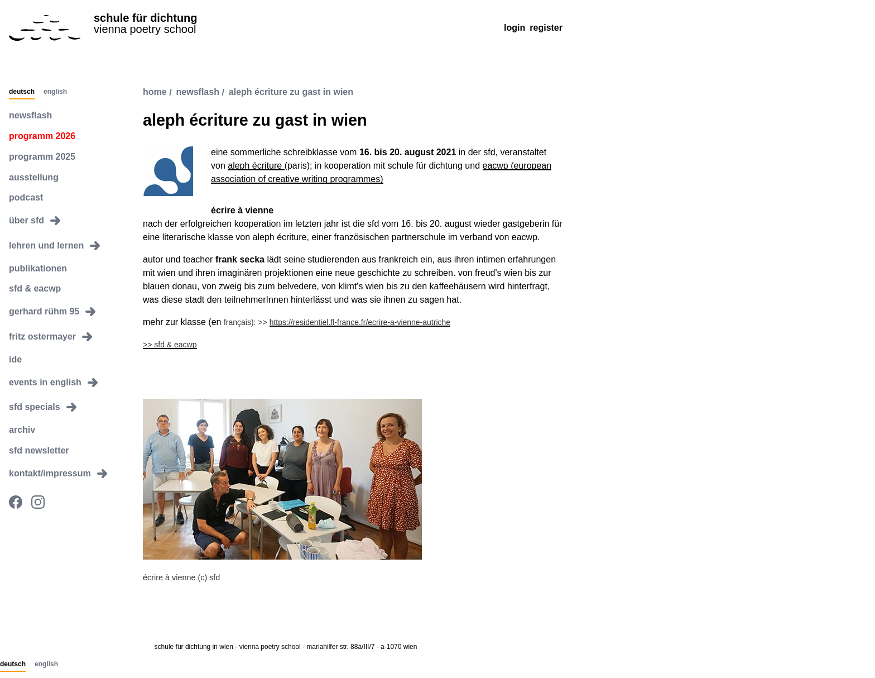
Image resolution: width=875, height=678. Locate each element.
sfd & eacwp (35, 288)
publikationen (38, 268)
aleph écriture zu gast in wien (291, 92)
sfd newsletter (39, 450)
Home (155, 92)
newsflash (30, 115)
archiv (22, 430)
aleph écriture (256, 165)
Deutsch (22, 92)
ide (15, 359)
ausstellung (34, 177)
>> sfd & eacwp (170, 344)
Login (514, 27)
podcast (26, 197)
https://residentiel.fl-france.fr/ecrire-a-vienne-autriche (360, 322)
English (55, 92)
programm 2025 (42, 156)
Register (546, 27)
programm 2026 (42, 136)
